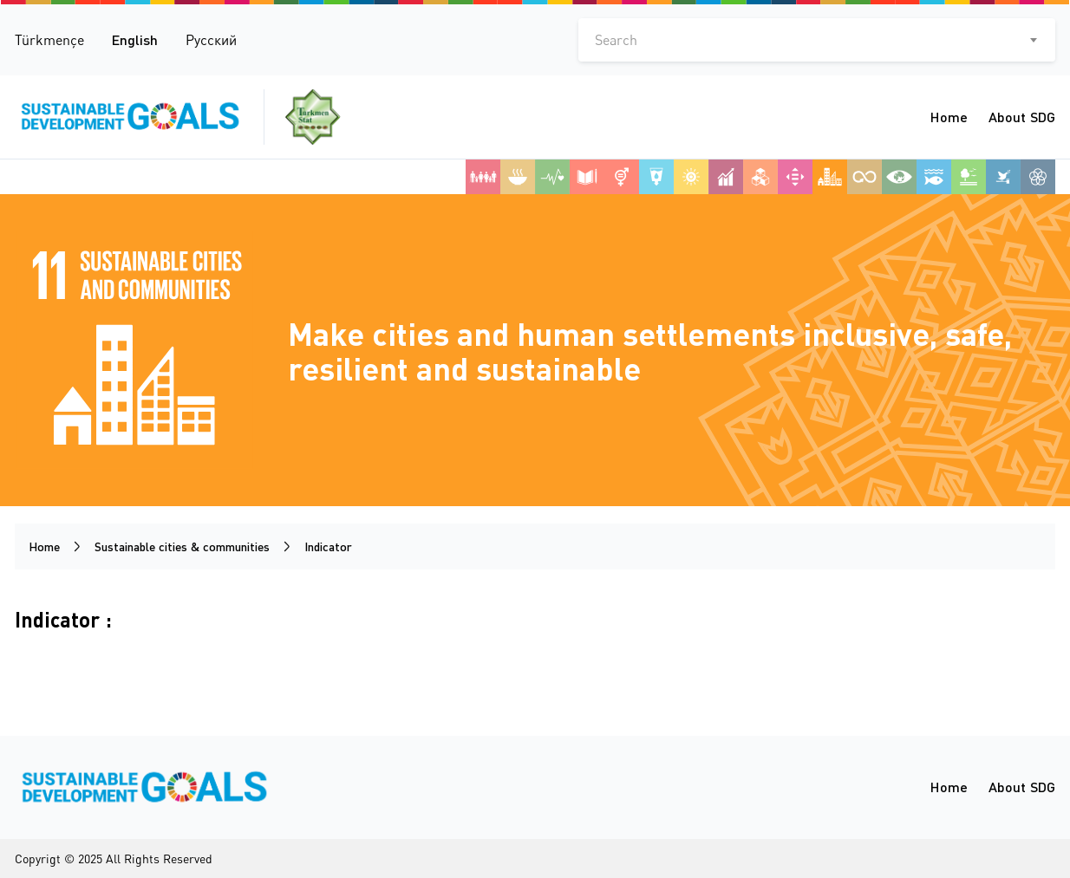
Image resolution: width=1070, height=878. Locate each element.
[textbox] (817, 40)
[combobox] (816, 40)
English (135, 39)
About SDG (1021, 116)
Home (949, 116)
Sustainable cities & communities (182, 546)
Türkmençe (49, 40)
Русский (211, 40)
